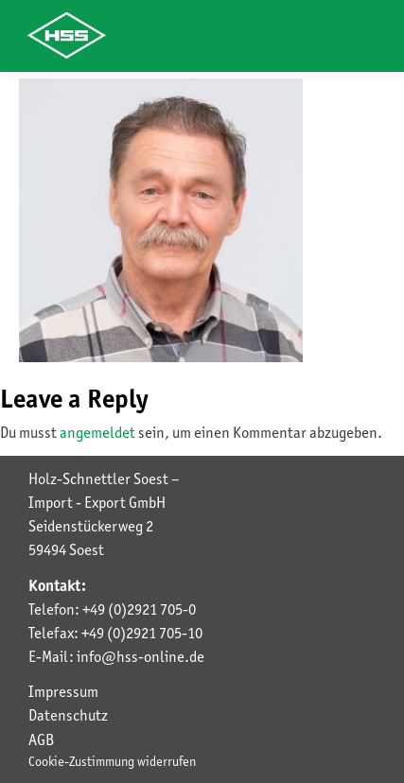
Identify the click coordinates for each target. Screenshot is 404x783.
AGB (41, 739)
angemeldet (97, 432)
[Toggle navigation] (356, 36)
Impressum (63, 691)
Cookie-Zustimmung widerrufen (112, 761)
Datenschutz (68, 714)
